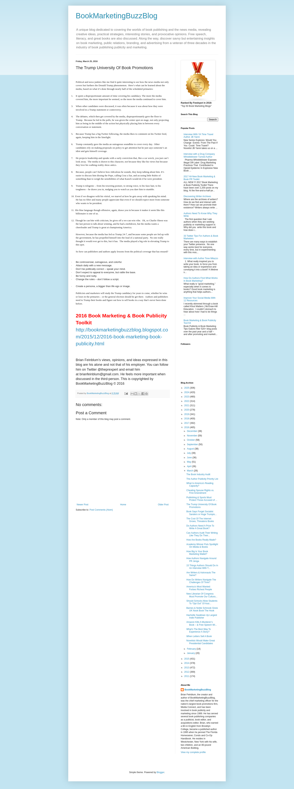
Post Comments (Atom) (101, 510)
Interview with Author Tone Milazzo (201, 258)
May (189, 462)
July (189, 453)
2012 (187, 672)
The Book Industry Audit (198, 474)
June (189, 457)
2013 (187, 667)
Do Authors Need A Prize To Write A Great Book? (200, 527)
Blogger (160, 772)
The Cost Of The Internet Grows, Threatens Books (200, 520)
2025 (187, 388)
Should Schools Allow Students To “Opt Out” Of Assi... (201, 602)
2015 (187, 658)
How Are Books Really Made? (201, 539)
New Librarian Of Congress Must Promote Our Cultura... (201, 595)
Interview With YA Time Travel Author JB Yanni (198, 135)
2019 (187, 414)
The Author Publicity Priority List (202, 479)
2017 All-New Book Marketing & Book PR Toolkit (199, 177)
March (190, 470)
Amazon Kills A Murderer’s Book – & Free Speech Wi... (201, 623)
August (191, 448)
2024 (187, 392)
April (189, 466)
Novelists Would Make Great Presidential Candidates (200, 642)
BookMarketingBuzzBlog (117, 16)
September (193, 444)
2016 (187, 427)
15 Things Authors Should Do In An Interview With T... (202, 566)
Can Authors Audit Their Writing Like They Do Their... (202, 534)
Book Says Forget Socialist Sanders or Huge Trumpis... (201, 512)
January (191, 653)
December (192, 431)
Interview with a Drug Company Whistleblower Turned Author (199, 155)
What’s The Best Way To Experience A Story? (198, 630)
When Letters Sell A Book (199, 636)
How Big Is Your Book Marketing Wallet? (197, 552)
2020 (187, 409)
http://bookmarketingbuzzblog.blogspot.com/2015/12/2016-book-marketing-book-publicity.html (122, 337)
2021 (187, 405)
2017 (187, 423)
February (191, 649)
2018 (187, 418)
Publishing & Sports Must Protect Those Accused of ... (201, 498)
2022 (187, 401)
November (192, 435)
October (191, 440)
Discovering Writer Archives (197, 196)
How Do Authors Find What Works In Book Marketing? (201, 279)
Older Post (163, 504)
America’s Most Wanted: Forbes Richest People (199, 588)
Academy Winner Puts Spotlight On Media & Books (202, 545)
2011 (187, 676)
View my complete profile (193, 752)
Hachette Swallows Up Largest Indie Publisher (201, 616)
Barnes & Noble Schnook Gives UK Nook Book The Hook (202, 609)
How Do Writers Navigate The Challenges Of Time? (201, 581)
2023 (187, 396)
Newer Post (82, 504)
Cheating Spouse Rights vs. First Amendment (200, 491)
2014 (187, 663)
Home (123, 504)
